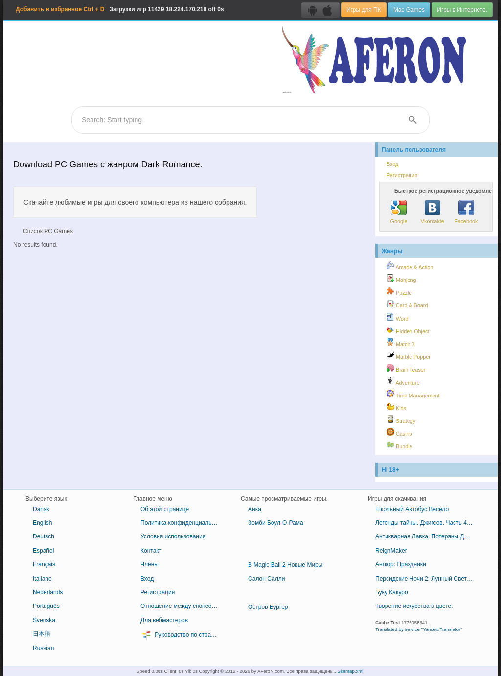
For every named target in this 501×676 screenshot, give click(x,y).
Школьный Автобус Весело (412, 509)
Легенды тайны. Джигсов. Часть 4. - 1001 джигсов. (427, 522)
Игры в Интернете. (462, 9)
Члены (149, 564)
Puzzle (399, 291)
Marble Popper (409, 355)
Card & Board (407, 304)
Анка (254, 509)
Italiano (42, 578)
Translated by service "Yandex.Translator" (418, 629)
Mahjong (401, 278)
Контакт (150, 550)
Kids (396, 406)
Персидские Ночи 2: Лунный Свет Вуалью (427, 578)
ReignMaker (391, 550)
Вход (392, 164)
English (42, 522)
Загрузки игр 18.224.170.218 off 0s (120, 9)
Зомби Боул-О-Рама (275, 522)
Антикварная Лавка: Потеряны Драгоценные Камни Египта (427, 536)
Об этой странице (164, 509)
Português (46, 606)
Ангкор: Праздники (400, 564)
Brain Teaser (406, 368)
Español (43, 550)
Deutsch (43, 536)
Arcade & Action (410, 265)
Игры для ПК (363, 9)
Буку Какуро (391, 592)
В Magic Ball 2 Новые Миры (285, 564)
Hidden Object (408, 330)
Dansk (41, 509)
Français (44, 564)
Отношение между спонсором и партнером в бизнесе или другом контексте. (183, 606)
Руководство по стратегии (183, 635)
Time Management (413, 394)
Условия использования (172, 536)
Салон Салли (266, 578)
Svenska (44, 620)
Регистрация (402, 175)
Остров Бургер (268, 607)
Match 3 (400, 342)
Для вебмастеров (164, 620)
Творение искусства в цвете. (414, 606)
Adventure (403, 381)
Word (398, 317)
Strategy (401, 419)
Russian (43, 648)
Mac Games (409, 9)
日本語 (41, 633)
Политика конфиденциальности (183, 522)
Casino (399, 432)
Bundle (399, 445)
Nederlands (48, 592)
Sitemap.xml (351, 671)
